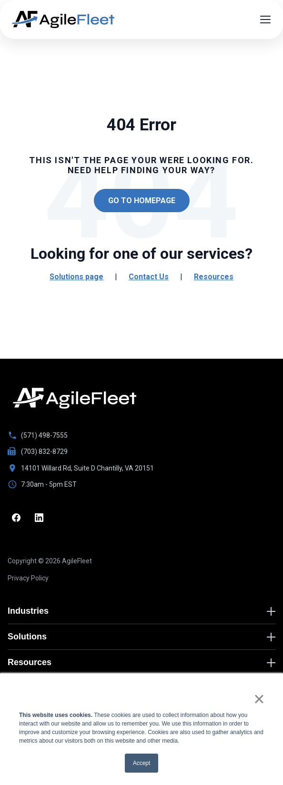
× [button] (258, 698)
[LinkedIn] (39, 517)
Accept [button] (142, 763)
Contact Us (149, 276)
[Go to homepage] (75, 398)
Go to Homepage (141, 200)
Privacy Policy (28, 578)
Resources (213, 276)
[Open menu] (265, 19)
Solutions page (76, 276)
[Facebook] (16, 517)
